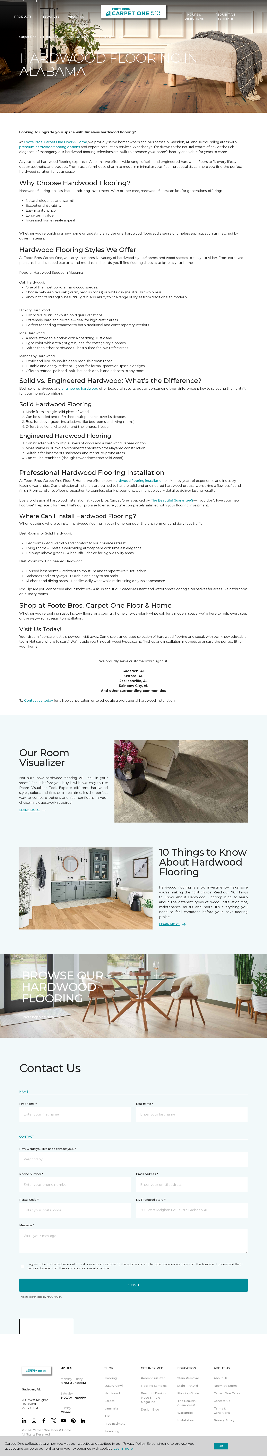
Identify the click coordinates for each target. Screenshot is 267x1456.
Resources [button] (49, 25)
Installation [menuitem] (185, 1420)
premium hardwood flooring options (49, 147)
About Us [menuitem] (220, 1378)
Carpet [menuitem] (109, 1401)
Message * (26, 1225)
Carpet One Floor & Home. (52, 1430)
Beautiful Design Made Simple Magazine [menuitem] (153, 1397)
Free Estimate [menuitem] (114, 1423)
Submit (133, 1285)
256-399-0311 (48, 7)
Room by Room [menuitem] (225, 1386)
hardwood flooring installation (138, 481)
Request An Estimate (225, 24)
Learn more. (123, 1448)
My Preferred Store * (150, 1199)
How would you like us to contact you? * (47, 1148)
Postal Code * (28, 1199)
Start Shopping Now (40, 1017)
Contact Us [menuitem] (222, 1401)
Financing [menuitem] (111, 1431)
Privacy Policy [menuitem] (224, 1420)
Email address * (147, 1174)
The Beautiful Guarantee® (172, 500)
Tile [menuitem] (107, 1416)
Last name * (144, 1103)
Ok (221, 1446)
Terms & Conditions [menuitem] (222, 1411)
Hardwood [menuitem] (112, 1393)
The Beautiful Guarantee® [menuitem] (187, 1403)
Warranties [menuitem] (185, 1413)
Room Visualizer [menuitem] (153, 1378)
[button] (244, 24)
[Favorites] (249, 24)
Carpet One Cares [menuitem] (227, 1393)
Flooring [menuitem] (110, 1378)
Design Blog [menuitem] (150, 1409)
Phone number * (31, 1174)
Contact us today (38, 700)
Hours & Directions (194, 24)
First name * (28, 1103)
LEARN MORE (32, 810)
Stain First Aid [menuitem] (187, 1386)
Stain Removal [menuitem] (188, 1378)
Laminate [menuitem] (111, 1408)
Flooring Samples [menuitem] (154, 1386)
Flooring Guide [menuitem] (188, 1393)
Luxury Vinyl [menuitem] (113, 1386)
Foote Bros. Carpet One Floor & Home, (56, 142)
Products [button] (23, 25)
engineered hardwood (80, 388)
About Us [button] (76, 25)
